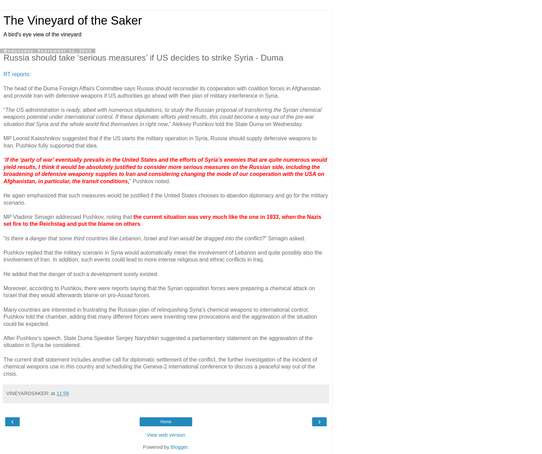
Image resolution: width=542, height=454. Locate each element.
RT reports (16, 74)
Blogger (179, 447)
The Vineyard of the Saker (72, 20)
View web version (166, 435)
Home (165, 421)
